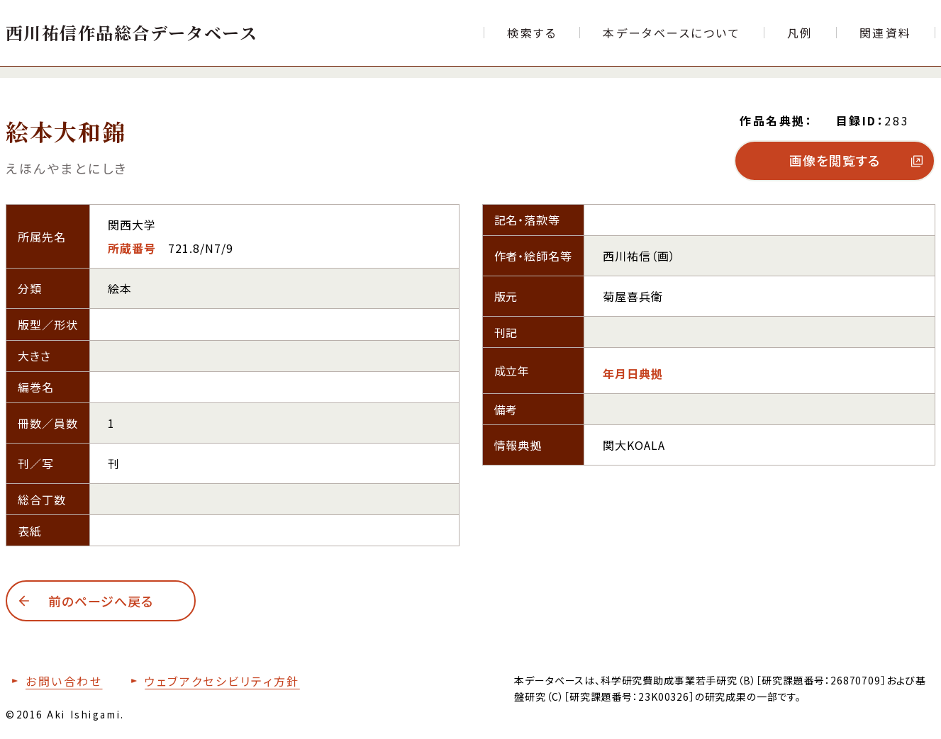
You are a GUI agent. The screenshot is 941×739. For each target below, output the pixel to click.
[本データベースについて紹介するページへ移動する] (671, 33)
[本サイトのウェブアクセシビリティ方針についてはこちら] (212, 680)
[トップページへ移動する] (131, 32)
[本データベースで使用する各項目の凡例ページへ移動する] (800, 33)
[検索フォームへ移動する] (531, 33)
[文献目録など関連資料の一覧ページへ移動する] (886, 33)
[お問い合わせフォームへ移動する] (54, 680)
